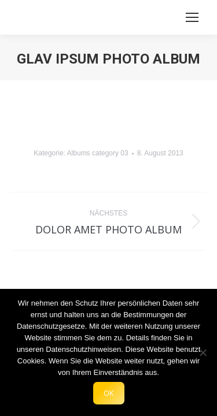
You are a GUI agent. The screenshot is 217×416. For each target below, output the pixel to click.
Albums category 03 (97, 153)
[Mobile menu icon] (192, 17)
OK (109, 393)
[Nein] (202, 352)
